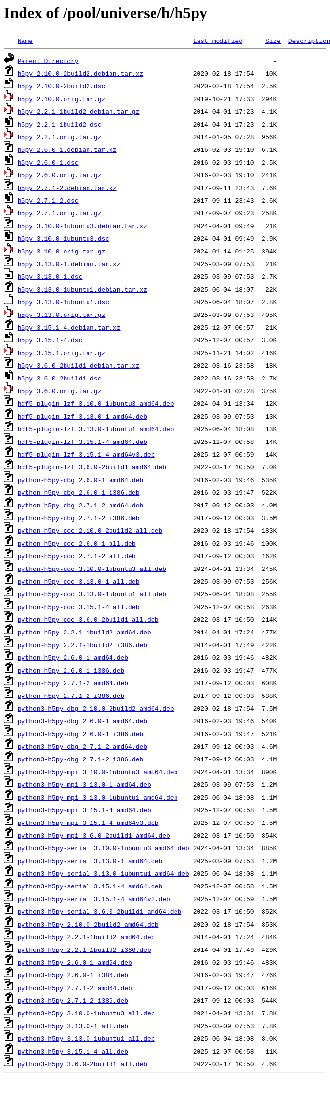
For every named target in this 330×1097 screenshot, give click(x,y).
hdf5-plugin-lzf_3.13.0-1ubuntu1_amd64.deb (96, 428)
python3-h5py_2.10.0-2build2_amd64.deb (88, 924)
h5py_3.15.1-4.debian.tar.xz (69, 327)
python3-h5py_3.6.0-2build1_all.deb (82, 1063)
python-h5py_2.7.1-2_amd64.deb (73, 682)
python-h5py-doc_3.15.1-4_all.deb (79, 606)
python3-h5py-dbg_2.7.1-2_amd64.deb (82, 746)
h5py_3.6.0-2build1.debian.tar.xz (79, 365)
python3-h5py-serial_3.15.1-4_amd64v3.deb (94, 898)
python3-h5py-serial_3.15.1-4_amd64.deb (90, 886)
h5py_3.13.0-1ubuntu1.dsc (63, 301)
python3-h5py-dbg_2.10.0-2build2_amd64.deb (96, 708)
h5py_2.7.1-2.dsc (48, 200)
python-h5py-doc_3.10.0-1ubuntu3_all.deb (92, 568)
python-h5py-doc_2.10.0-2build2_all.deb (90, 530)
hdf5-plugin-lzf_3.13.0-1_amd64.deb (82, 416)
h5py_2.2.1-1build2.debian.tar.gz (79, 111)
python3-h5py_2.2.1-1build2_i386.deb (84, 949)
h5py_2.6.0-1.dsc (48, 162)
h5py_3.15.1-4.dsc (50, 340)
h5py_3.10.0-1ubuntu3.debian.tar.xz (82, 225)
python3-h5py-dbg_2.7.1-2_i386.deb (80, 759)
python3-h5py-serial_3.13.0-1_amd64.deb (90, 860)
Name (25, 40)
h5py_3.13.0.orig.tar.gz (61, 314)
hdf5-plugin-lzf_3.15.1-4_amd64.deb (82, 441)
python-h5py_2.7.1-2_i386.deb (71, 695)
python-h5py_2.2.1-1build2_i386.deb (82, 644)
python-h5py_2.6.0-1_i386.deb (71, 670)
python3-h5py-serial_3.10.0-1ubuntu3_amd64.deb (103, 848)
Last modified (217, 40)
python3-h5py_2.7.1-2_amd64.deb (75, 987)
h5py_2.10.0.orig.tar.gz (61, 98)
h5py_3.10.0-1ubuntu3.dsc (63, 238)
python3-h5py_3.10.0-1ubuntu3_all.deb (86, 1013)
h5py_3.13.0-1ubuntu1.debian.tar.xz (82, 289)
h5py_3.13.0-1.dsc (50, 276)
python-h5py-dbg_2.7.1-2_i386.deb (79, 517)
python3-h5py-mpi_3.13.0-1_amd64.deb (84, 784)
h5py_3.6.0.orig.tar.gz (60, 390)
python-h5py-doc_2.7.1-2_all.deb (77, 555)
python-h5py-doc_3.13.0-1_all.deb (79, 581)
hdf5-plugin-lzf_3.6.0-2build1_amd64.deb (92, 467)
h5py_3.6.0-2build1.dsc (60, 378)
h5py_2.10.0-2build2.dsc (61, 86)
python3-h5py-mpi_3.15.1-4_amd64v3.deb (88, 822)
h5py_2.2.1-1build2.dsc (60, 124)
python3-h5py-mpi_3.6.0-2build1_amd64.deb (94, 835)
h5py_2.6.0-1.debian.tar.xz (67, 149)
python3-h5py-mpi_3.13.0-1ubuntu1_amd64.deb (98, 797)
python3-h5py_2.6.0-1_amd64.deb (75, 962)
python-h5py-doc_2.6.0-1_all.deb (77, 543)
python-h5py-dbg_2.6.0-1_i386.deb (79, 492)
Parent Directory (48, 60)
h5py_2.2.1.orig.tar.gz (60, 136)
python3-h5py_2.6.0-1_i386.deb (73, 974)
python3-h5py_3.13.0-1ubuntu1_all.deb (86, 1038)
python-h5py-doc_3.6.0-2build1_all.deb (88, 619)
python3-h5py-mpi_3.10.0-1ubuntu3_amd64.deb (98, 771)
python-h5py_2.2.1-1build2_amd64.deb (84, 632)
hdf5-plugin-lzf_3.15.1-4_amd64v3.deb (86, 454)
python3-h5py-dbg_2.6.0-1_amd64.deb (82, 721)
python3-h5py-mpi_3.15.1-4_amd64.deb (84, 809)
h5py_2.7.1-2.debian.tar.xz (67, 187)
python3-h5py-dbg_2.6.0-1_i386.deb (80, 733)
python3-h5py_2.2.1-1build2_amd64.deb (86, 936)
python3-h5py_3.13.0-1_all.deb (73, 1025)
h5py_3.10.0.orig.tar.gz (61, 251)
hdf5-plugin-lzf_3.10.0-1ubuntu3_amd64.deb (96, 403)
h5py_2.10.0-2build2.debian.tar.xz (80, 73)
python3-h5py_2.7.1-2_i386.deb (73, 1000)
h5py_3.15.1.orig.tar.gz (61, 352)
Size (273, 40)
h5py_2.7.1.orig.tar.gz (60, 213)
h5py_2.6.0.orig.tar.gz (60, 174)
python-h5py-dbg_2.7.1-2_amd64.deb (80, 505)
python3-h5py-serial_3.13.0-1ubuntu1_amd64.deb (103, 873)
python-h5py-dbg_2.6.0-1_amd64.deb (80, 479)
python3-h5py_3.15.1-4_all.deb (73, 1051)
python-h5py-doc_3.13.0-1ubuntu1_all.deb (92, 594)
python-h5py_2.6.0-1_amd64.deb (73, 657)
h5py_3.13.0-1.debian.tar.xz (69, 263)
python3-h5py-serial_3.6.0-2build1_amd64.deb (99, 911)
